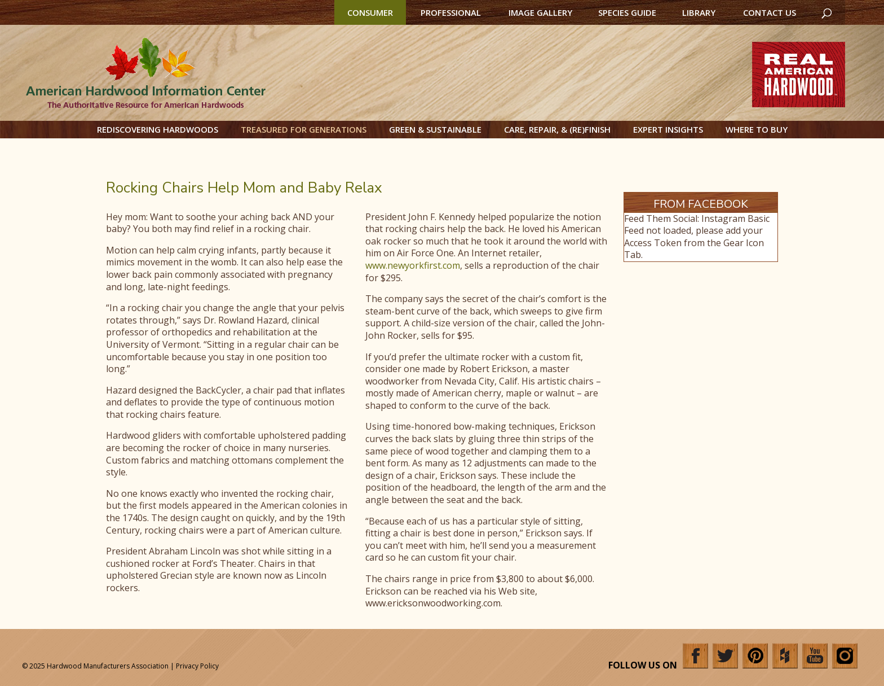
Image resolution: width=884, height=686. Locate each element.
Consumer (370, 12)
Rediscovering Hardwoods (157, 129)
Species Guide (627, 12)
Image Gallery (540, 12)
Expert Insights (668, 129)
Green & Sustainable (435, 129)
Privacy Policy (197, 666)
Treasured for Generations (303, 129)
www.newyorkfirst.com (412, 265)
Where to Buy (757, 129)
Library (698, 12)
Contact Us (769, 12)
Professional (451, 12)
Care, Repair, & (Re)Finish (557, 129)
